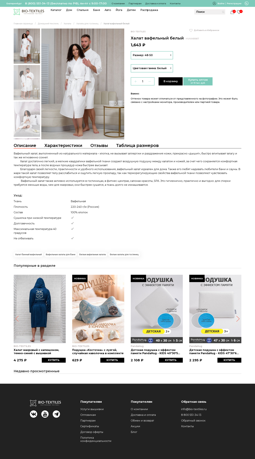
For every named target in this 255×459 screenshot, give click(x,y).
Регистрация (234, 3)
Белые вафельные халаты (92, 254)
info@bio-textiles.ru (194, 409)
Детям (131, 10)
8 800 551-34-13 (191, 414)
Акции (135, 426)
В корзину (170, 81)
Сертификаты (89, 426)
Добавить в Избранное (204, 30)
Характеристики (63, 145)
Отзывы (99, 145)
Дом (69, 10)
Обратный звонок (193, 420)
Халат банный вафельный (28, 254)
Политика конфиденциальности (95, 439)
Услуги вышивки (92, 409)
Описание (25, 145)
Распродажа (149, 10)
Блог (134, 432)
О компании (118, 3)
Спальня (82, 10)
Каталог (56, 10)
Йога (119, 10)
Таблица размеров (137, 145)
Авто (108, 10)
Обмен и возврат (142, 420)
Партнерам (135, 3)
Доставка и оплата (155, 3)
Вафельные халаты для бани (60, 254)
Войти (221, 3)
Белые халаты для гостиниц (124, 254)
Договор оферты (91, 432)
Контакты (175, 3)
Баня (96, 10)
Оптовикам (88, 414)
